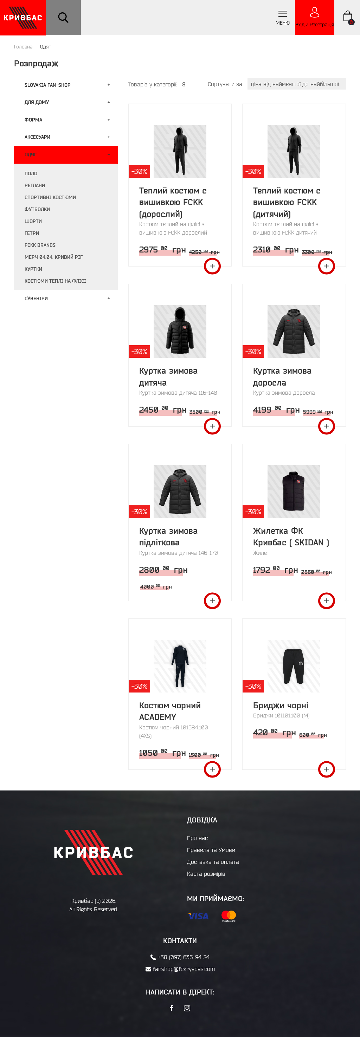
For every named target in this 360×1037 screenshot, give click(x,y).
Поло (31, 173)
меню (283, 17)
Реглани (35, 185)
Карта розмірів (206, 874)
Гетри (32, 233)
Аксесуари (37, 137)
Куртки (33, 269)
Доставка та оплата (213, 862)
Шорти (33, 221)
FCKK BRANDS (40, 245)
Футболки (37, 209)
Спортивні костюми (50, 197)
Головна (23, 47)
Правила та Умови (211, 850)
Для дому (37, 102)
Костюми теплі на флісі (55, 281)
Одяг (31, 154)
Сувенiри (36, 298)
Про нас (197, 838)
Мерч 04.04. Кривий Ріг (54, 257)
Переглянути (212, 266)
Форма (33, 120)
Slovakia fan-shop (48, 85)
